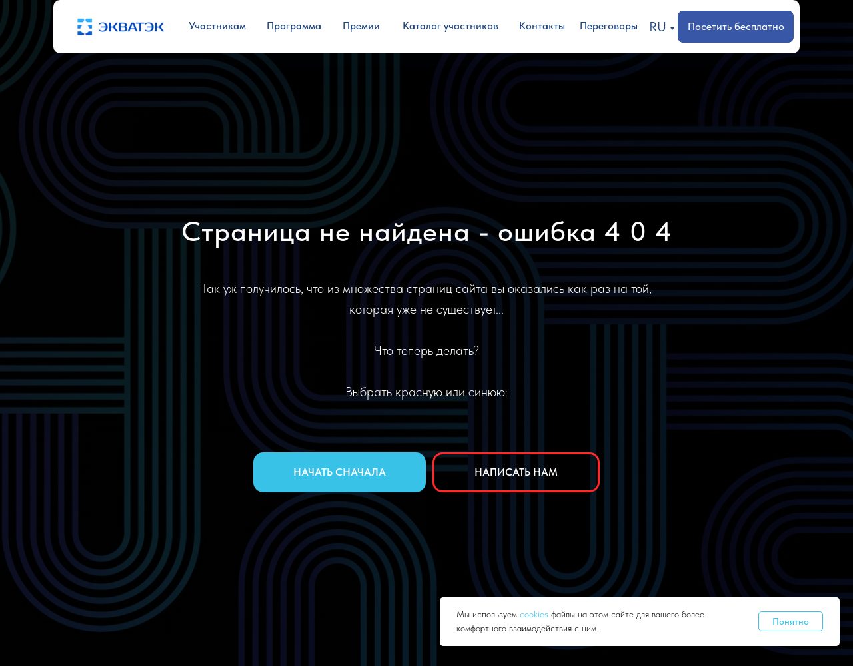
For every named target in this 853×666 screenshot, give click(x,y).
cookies (535, 614)
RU (657, 27)
